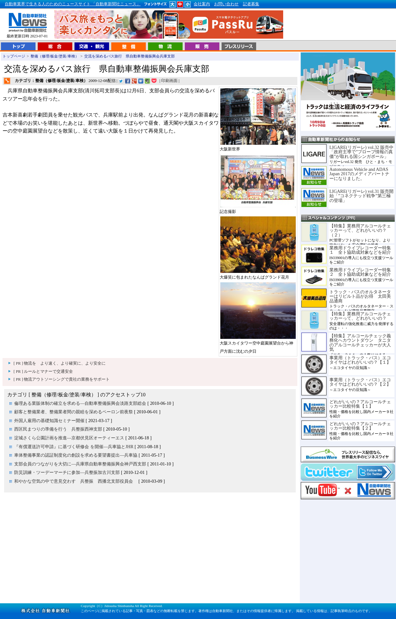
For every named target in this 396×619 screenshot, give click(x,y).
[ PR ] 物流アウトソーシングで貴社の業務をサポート (62, 379)
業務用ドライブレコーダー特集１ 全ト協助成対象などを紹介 (360, 250)
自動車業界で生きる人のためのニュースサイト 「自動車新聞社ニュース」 (72, 4)
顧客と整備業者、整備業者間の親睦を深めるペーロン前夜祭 (73, 411)
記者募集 (251, 4)
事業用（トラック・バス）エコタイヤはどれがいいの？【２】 (360, 382)
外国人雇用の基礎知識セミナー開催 (49, 420)
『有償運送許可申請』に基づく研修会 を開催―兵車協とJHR (74, 446)
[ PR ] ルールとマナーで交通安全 (43, 371)
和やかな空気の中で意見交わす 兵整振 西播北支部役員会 (75, 481)
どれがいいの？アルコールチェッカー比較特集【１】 (360, 404)
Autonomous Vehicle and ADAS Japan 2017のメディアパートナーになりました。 (359, 174)
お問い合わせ (226, 4)
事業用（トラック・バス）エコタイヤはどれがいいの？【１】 (360, 360)
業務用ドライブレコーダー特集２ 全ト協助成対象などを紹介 (360, 272)
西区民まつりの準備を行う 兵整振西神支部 (58, 429)
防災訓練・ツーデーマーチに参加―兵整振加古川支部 (67, 472)
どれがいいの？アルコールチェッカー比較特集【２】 (360, 426)
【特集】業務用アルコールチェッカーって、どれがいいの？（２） (360, 230)
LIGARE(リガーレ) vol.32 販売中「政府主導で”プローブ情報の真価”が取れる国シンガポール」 (361, 152)
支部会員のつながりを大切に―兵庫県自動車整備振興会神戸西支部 (80, 463)
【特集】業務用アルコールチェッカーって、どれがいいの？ (360, 316)
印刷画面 (169, 81)
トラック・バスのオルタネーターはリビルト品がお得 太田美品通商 (360, 296)
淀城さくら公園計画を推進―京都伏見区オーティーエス (69, 437)
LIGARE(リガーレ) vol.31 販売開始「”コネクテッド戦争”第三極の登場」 (361, 196)
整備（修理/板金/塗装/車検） (54, 56)
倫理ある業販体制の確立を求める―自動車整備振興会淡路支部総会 (80, 403)
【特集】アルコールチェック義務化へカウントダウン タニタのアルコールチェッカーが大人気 (360, 342)
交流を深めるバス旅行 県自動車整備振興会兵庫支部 (131, 56)
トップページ (14, 56)
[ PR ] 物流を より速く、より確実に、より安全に (60, 363)
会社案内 (202, 4)
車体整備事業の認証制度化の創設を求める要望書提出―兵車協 (75, 455)
